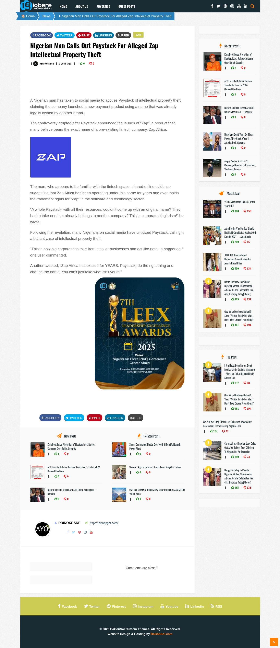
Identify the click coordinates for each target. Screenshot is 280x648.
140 (236, 456)
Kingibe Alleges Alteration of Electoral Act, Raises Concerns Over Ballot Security (71, 446)
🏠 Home (28, 16)
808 (236, 211)
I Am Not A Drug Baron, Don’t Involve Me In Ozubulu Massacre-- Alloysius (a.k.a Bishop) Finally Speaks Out (240, 371)
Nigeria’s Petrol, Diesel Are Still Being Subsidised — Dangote (239, 110)
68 (248, 383)
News (46, 16)
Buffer (123, 35)
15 (248, 241)
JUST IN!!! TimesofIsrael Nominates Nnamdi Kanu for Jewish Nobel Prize (237, 259)
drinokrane (47, 63)
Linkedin (103, 35)
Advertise (103, 6)
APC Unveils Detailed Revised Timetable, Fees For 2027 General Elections (238, 85)
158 (248, 211)
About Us (81, 6)
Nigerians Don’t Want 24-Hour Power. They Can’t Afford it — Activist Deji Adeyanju (238, 138)
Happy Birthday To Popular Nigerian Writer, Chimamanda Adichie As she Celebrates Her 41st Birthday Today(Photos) (238, 288)
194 (248, 324)
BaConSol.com (161, 634)
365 (236, 299)
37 (226, 431)
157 (236, 383)
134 (248, 268)
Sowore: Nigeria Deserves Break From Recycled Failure (155, 467)
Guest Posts (126, 6)
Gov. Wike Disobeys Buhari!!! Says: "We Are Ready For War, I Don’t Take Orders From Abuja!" (239, 315)
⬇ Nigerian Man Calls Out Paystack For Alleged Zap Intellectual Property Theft (114, 16)
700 (236, 241)
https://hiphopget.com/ (104, 523)
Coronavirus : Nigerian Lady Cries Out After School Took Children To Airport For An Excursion (240, 447)
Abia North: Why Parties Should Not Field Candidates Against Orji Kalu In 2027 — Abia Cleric (240, 232)
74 (248, 456)
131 (248, 299)
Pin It (84, 35)
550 (236, 268)
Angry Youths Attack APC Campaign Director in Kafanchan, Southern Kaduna (240, 165)
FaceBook (41, 35)
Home (63, 6)
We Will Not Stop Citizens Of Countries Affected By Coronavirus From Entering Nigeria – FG (227, 424)
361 (236, 324)
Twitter (65, 35)
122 (215, 431)
